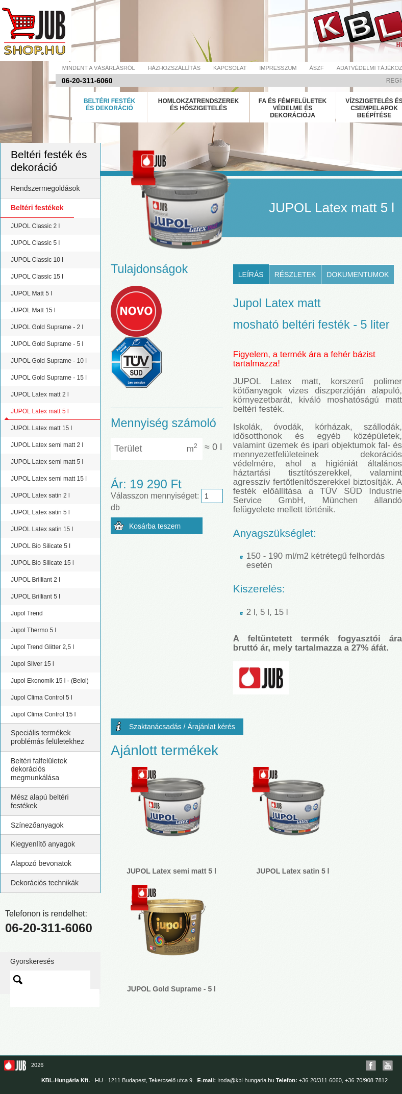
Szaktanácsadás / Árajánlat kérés (182, 727)
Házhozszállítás (174, 68)
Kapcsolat (229, 68)
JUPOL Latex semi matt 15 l (49, 478)
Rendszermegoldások (45, 188)
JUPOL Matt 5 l (31, 293)
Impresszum (277, 68)
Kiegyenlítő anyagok (43, 844)
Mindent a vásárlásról (98, 68)
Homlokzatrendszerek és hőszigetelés (198, 104)
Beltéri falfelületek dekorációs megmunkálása (39, 769)
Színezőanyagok (37, 825)
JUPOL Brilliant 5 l (35, 596)
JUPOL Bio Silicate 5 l (40, 546)
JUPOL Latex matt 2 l (40, 394)
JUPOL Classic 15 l (37, 276)
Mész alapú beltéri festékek (40, 801)
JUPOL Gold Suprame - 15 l (49, 377)
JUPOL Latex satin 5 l (40, 512)
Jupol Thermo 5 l (33, 630)
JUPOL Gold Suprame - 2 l (47, 327)
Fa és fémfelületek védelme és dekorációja (293, 108)
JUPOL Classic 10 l (37, 259)
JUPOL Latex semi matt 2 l (47, 445)
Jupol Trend (27, 613)
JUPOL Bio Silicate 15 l (42, 562)
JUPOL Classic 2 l (35, 226)
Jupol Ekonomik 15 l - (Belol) (50, 680)
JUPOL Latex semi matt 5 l (47, 461)
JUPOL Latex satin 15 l (42, 529)
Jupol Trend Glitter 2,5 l (42, 647)
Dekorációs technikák (45, 883)
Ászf (317, 68)
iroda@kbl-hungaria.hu (245, 1080)
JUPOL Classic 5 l (35, 242)
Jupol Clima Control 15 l (43, 714)
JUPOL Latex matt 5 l (40, 411)
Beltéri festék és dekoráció (109, 104)
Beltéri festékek (37, 208)
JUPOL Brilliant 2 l (35, 579)
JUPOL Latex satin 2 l (40, 495)
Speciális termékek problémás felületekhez (47, 737)
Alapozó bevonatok (41, 863)
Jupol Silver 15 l (32, 663)
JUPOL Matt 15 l (33, 310)
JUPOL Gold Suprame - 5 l (47, 343)
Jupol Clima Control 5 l (41, 697)
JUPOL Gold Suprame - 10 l (49, 360)
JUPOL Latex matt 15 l (41, 428)
